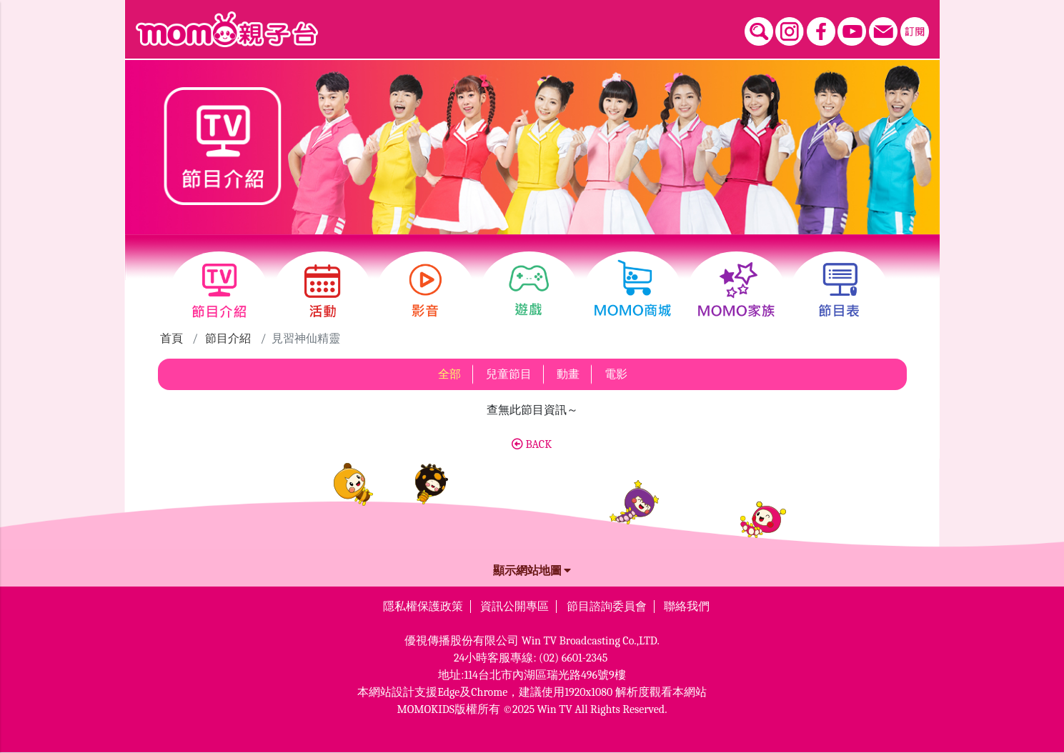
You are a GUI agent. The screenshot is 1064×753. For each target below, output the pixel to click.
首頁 (171, 338)
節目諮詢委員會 (607, 606)
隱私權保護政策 (423, 606)
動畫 (568, 374)
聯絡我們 (687, 606)
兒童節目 (509, 374)
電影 (616, 374)
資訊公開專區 (514, 606)
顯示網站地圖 (532, 570)
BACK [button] (532, 444)
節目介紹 (228, 338)
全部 (449, 374)
